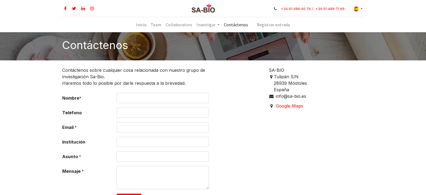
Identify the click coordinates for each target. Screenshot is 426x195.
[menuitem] (141, 24)
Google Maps (289, 106)
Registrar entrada (273, 24)
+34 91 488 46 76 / (297, 9)
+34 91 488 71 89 (329, 9)
